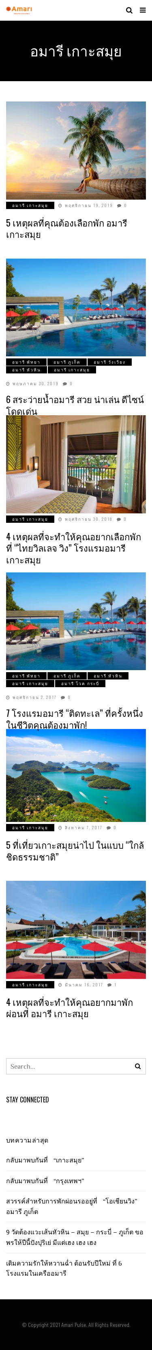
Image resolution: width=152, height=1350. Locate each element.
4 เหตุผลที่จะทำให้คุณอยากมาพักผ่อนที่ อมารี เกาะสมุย (69, 1007)
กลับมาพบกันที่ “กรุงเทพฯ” (47, 1180)
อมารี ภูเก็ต (67, 362)
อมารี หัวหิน (26, 370)
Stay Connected (27, 1099)
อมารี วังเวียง (110, 362)
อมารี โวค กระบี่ (80, 683)
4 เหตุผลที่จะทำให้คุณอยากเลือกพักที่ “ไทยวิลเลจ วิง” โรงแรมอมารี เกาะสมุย (73, 548)
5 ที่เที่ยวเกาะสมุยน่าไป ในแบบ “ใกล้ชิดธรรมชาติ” (75, 850)
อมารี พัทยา (26, 362)
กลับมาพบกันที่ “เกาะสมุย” (47, 1160)
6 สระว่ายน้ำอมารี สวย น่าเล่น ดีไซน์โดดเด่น (75, 404)
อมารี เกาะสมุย (30, 205)
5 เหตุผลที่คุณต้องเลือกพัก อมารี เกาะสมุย (66, 228)
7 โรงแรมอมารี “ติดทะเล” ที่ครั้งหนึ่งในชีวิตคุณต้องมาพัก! (74, 718)
